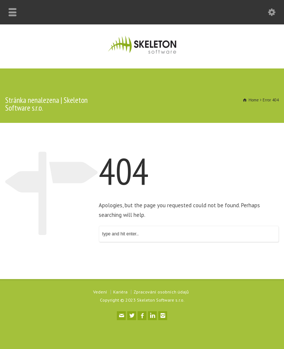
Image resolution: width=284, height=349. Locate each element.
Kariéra (120, 292)
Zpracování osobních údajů (161, 292)
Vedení (100, 292)
